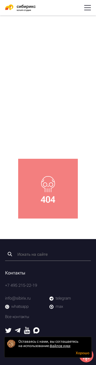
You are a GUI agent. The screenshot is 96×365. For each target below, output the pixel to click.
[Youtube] (27, 332)
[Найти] (10, 254)
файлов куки (60, 346)
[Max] (36, 332)
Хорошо (82, 353)
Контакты (15, 272)
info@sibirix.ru (18, 298)
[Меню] (87, 7)
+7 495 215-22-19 (21, 285)
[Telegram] (17, 331)
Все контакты (17, 316)
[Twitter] (8, 331)
